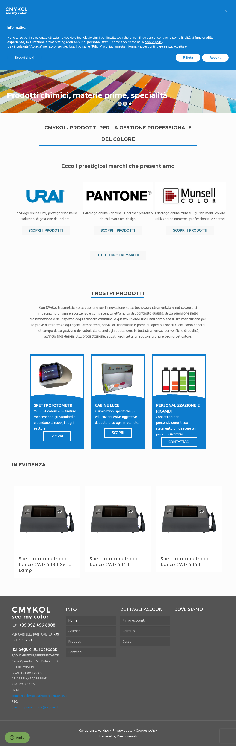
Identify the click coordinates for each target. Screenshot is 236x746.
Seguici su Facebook (34, 649)
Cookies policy (146, 730)
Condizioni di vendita (94, 730)
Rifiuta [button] (188, 57)
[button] (226, 11)
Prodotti (74, 642)
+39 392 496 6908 (37, 625)
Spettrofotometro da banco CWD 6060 (185, 561)
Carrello (129, 631)
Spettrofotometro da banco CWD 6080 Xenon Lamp (46, 564)
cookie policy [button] (154, 42)
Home (72, 620)
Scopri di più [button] (24, 57)
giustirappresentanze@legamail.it (36, 707)
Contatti (75, 652)
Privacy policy (122, 730)
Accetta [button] (215, 57)
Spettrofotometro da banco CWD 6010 (114, 561)
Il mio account (134, 620)
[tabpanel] (47, 532)
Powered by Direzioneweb (118, 736)
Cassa (127, 642)
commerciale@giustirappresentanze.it (39, 695)
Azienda (74, 631)
